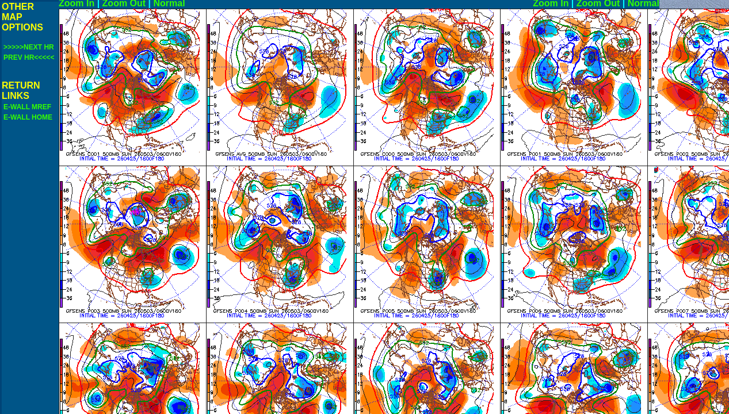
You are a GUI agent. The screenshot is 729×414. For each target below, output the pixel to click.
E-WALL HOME (27, 117)
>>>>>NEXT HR (28, 47)
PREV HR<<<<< (28, 57)
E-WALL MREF (27, 107)
